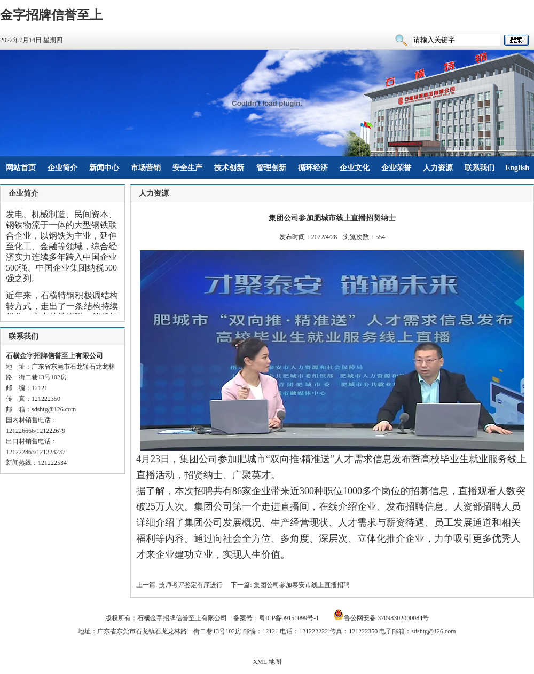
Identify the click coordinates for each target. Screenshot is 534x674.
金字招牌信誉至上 (51, 15)
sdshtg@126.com (433, 631)
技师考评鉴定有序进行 (191, 585)
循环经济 (313, 168)
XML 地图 (267, 661)
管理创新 (271, 168)
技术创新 (229, 168)
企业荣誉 (396, 168)
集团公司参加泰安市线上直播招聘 (302, 585)
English (517, 168)
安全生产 (187, 168)
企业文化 (355, 168)
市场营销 (146, 168)
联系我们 (479, 168)
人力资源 (438, 168)
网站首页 (21, 168)
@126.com (62, 409)
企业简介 (62, 168)
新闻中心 (104, 168)
